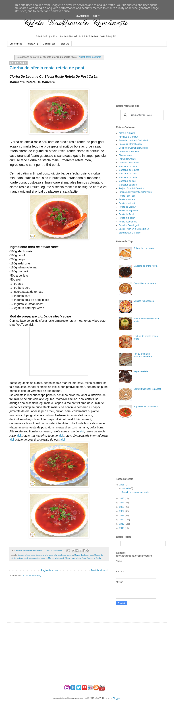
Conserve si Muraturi (129, 151)
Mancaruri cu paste (128, 173)
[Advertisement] (138, 449)
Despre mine (16, 44)
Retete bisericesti (127, 203)
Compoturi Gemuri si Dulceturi (133, 148)
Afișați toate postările (90, 57)
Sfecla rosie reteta (73, 558)
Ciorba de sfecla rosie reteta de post (46, 67)
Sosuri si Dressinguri (129, 225)
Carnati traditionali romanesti (147, 389)
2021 (122, 515)
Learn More (82, 16)
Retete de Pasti (126, 214)
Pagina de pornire (49, 570)
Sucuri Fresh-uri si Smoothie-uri (134, 229)
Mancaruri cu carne (128, 166)
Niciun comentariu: (55, 550)
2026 (122, 484)
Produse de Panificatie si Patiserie (135, 192)
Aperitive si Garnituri (128, 137)
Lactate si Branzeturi (128, 162)
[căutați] (141, 115)
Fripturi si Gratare (127, 159)
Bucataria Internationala (46, 555)
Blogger (116, 698)
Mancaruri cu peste (128, 177)
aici (82, 431)
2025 (122, 498)
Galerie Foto (49, 44)
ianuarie (126, 488)
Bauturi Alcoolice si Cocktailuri (133, 140)
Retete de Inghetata (128, 210)
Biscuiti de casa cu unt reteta (135, 492)
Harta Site (64, 44)
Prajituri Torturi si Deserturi (131, 188)
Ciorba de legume (65, 555)
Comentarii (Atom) (32, 575)
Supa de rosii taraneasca (146, 406)
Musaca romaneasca (144, 301)
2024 (122, 502)
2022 (122, 511)
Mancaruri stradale (128, 185)
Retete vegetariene (128, 221)
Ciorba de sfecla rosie (83, 555)
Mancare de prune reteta (145, 266)
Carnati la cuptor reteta (145, 283)
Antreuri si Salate (127, 133)
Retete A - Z (32, 44)
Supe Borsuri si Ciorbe (91, 558)
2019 (122, 524)
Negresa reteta (141, 371)
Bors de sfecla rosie (26, 555)
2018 (122, 528)
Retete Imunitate (127, 199)
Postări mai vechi (99, 570)
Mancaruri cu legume (38, 558)
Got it (96, 16)
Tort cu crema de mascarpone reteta (143, 355)
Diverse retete (125, 155)
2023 (122, 507)
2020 (122, 519)
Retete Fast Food (127, 196)
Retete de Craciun (127, 207)
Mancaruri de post (56, 558)
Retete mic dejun (127, 218)
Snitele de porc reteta (144, 248)
